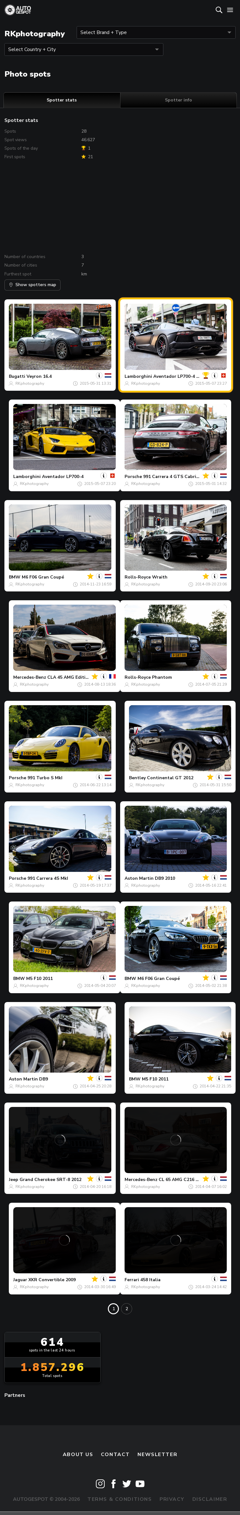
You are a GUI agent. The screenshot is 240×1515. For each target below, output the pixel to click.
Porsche (133, 477)
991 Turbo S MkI (44, 778)
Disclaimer (209, 1499)
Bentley (137, 778)
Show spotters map (32, 285)
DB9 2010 (165, 878)
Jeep (13, 1180)
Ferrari (132, 1280)
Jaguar (20, 1280)
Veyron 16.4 (39, 376)
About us (78, 1454)
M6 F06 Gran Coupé (43, 577)
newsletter (157, 1454)
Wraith (159, 577)
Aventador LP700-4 (63, 477)
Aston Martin (139, 878)
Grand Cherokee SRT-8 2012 (50, 1180)
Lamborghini (138, 376)
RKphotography (29, 383)
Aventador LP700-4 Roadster (184, 376)
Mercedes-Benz (29, 677)
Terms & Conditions (119, 1499)
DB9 (43, 1079)
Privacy (172, 1499)
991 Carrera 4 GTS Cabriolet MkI (178, 477)
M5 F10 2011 (39, 979)
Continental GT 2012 (170, 778)
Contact (115, 1454)
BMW (14, 577)
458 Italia (150, 1280)
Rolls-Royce (138, 577)
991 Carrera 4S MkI (47, 878)
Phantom (162, 677)
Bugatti (17, 376)
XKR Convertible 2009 (52, 1280)
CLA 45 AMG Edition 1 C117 (77, 677)
